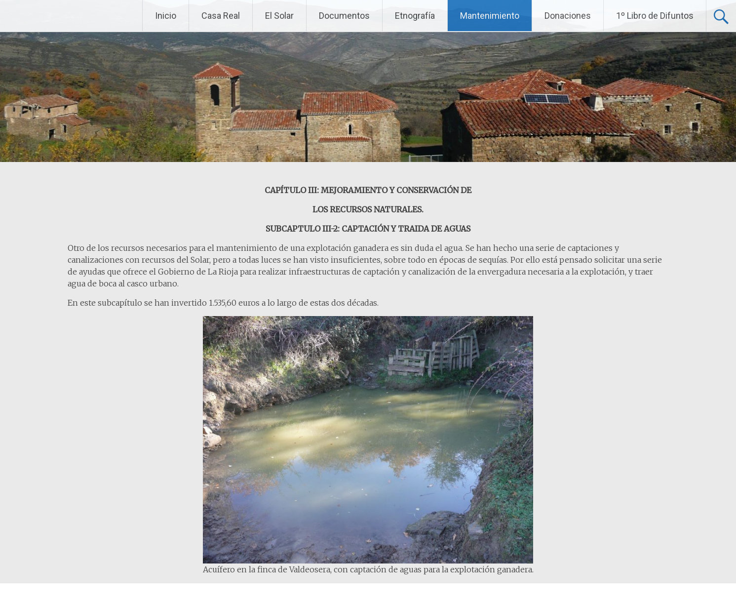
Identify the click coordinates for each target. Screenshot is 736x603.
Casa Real (220, 15)
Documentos (344, 15)
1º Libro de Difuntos (655, 15)
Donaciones (567, 15)
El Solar (279, 15)
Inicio (165, 15)
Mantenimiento (489, 15)
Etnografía (415, 15)
